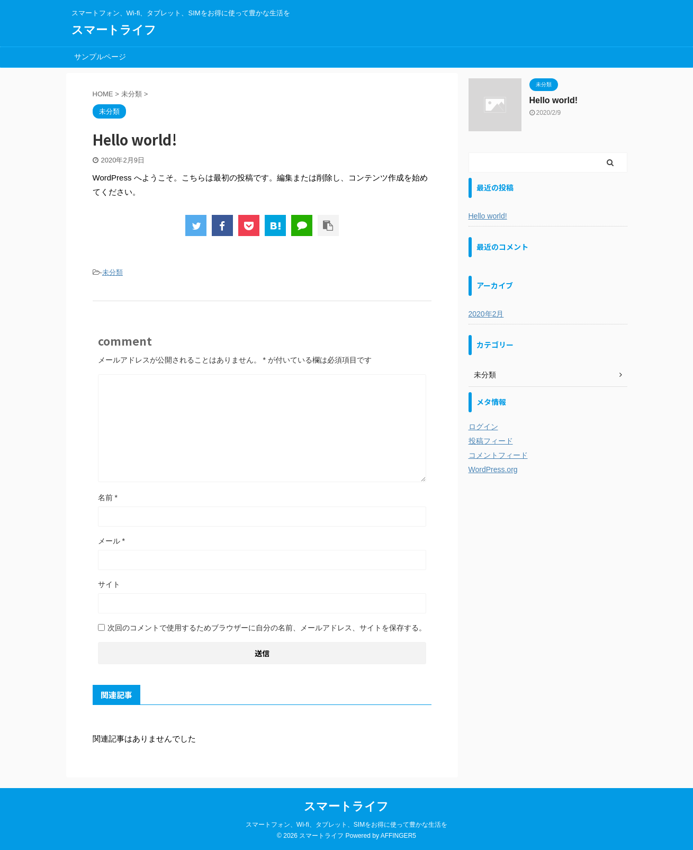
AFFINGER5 (398, 835)
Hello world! (553, 100)
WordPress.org (493, 469)
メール (111, 541)
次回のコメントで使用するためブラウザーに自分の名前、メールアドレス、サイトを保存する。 (266, 627)
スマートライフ (113, 30)
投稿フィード (491, 441)
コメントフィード (498, 455)
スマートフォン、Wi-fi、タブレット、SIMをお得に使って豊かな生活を (346, 824)
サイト (109, 584)
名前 (108, 497)
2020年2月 (486, 314)
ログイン (483, 426)
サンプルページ (100, 56)
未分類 (112, 272)
